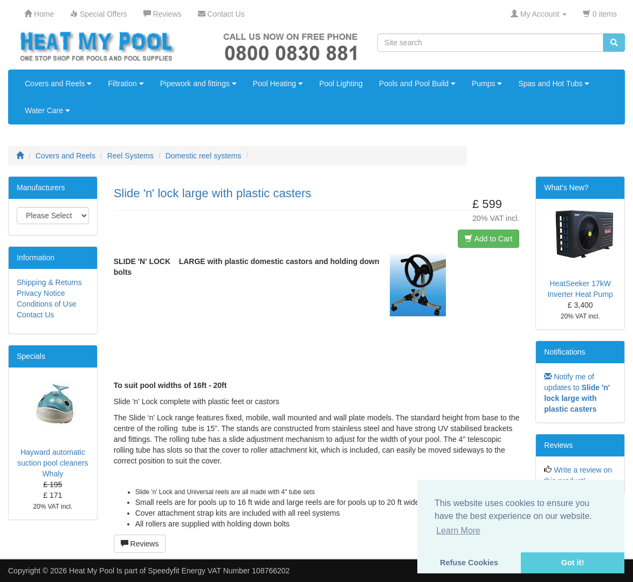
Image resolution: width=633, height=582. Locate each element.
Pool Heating (278, 83)
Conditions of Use (47, 304)
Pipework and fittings (198, 83)
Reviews (140, 543)
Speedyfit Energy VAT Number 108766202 (219, 570)
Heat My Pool (91, 570)
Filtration (126, 83)
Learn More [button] (458, 530)
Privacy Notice (41, 293)
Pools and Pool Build (417, 83)
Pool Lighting (341, 83)
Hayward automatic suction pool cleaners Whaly (52, 463)
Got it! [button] (572, 562)
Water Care (47, 110)
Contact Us (35, 314)
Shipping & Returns (49, 282)
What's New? (566, 187)
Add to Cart (488, 238)
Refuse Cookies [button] (469, 562)
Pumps (487, 83)
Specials (31, 356)
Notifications (564, 352)
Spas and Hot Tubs (553, 83)
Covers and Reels (58, 83)
